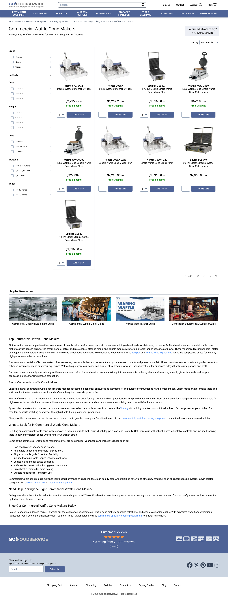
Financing (91, 585)
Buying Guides (146, 585)
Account (73, 585)
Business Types (209, 13)
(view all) (114, 546)
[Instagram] (217, 565)
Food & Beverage (145, 13)
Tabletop (61, 13)
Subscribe (55, 569)
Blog (164, 585)
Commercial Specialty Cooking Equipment (91, 21)
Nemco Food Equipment (159, 352)
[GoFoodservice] (26, 5)
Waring (124, 408)
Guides (166, 5)
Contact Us (125, 585)
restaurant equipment (60, 482)
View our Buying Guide (202, 33)
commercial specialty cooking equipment (144, 418)
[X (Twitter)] (196, 565)
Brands (177, 585)
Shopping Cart (54, 585)
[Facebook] (189, 565)
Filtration (187, 13)
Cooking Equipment (59, 21)
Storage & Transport (124, 13)
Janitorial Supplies (82, 13)
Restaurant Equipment (19, 13)
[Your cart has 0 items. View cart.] (212, 5)
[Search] (99, 4)
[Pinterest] (203, 565)
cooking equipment (35, 482)
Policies (108, 585)
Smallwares (40, 13)
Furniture (167, 13)
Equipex (136, 352)
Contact (180, 5)
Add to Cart (78, 114)
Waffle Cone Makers (123, 21)
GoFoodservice (16, 21)
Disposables (103, 13)
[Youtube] (210, 565)
